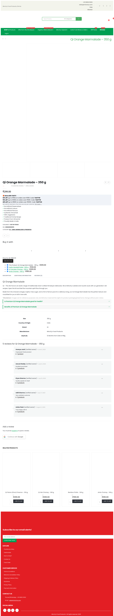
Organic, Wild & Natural (45, 29)
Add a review (30, 186)
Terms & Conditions (10, 571)
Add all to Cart (8, 261)
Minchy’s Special (61, 30)
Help (91, 7)
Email (4, 235)
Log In (7, 33)
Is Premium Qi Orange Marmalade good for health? (23, 301)
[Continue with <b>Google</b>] (14, 437)
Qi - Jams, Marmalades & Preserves (20, 229)
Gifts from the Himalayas (26, 29)
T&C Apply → (38, 204)
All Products (9, 30)
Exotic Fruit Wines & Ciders (78, 30)
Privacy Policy (8, 585)
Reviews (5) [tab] (38, 275)
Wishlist (89, 10)
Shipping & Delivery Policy (11, 578)
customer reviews (17, 186)
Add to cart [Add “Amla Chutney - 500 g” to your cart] (107, 501)
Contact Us (7, 559)
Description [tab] (7, 275)
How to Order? (8, 556)
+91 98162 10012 (87, 2)
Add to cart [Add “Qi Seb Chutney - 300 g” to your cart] (48, 501)
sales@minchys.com (85, 5)
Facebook (8, 235)
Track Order (7, 562)
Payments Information (10, 588)
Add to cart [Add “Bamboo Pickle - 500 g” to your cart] (78, 501)
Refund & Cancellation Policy (12, 575)
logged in (15, 431)
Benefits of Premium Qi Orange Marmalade (20, 307)
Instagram (12, 610)
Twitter (9, 610)
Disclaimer (7, 581)
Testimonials (8, 552)
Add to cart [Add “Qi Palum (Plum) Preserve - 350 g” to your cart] (19, 501)
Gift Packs (94, 29)
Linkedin (17, 610)
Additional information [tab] (22, 275)
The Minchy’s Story (9, 549)
